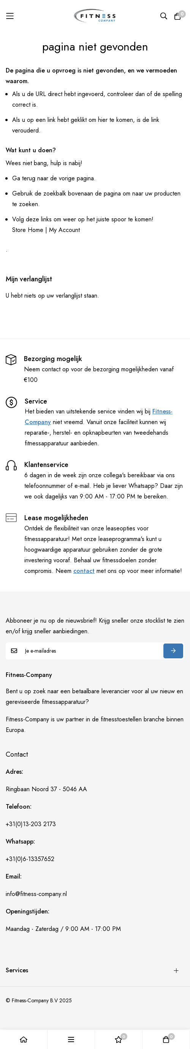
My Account (64, 230)
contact (84, 570)
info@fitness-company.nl (36, 894)
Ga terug (23, 178)
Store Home (27, 230)
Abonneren (173, 651)
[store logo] (95, 15)
